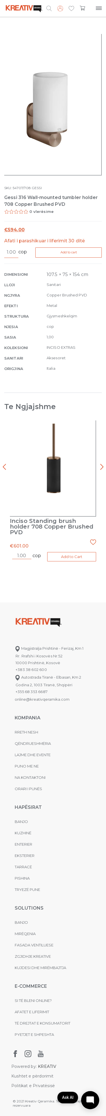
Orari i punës (28, 788)
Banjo (21, 821)
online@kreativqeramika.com (42, 699)
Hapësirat (28, 807)
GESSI (37, 188)
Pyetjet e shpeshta (34, 1034)
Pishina (22, 878)
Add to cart (68, 252)
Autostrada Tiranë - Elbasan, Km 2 (48, 677)
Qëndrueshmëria (33, 743)
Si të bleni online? (33, 1000)
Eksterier (24, 855)
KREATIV (47, 1066)
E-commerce (31, 986)
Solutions (29, 908)
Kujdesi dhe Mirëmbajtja (40, 967)
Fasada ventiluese (34, 945)
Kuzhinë (23, 833)
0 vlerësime (41, 211)
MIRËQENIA (25, 933)
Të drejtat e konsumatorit (42, 1023)
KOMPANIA (27, 718)
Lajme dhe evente (33, 754)
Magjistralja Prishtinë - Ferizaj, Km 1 (49, 648)
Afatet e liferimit (32, 1012)
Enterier (23, 844)
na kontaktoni (30, 777)
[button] (71, 9)
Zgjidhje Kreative (33, 956)
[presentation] (4, 467)
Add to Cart (71, 556)
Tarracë (23, 867)
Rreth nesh (26, 732)
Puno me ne (27, 766)
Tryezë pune (27, 889)
